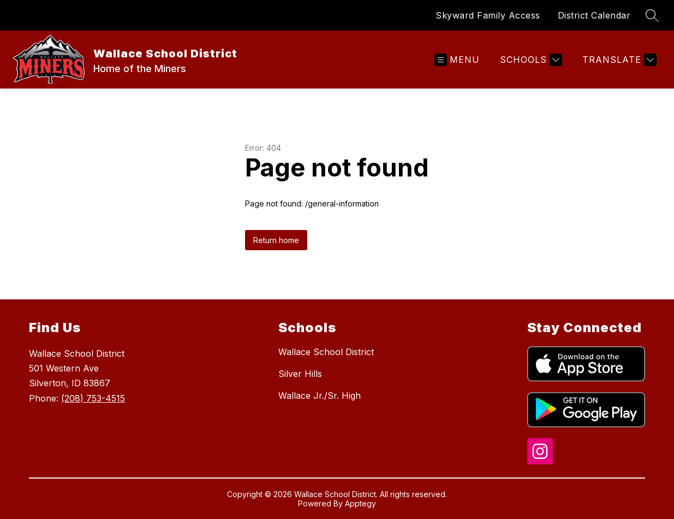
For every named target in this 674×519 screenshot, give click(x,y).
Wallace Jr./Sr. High (319, 395)
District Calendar (594, 15)
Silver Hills (300, 373)
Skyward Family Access (488, 15)
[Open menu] (457, 60)
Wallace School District (326, 351)
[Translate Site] (618, 60)
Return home (276, 240)
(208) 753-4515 (93, 398)
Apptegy (360, 503)
